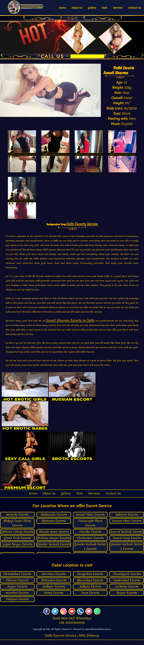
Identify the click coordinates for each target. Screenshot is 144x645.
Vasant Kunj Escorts (127, 543)
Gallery (92, 8)
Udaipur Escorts (17, 604)
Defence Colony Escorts (17, 537)
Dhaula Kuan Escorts (54, 537)
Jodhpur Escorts (53, 592)
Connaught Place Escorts (90, 528)
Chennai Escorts (17, 585)
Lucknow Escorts (126, 592)
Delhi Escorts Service (82, 229)
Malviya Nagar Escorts (54, 543)
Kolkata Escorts (90, 592)
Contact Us (134, 8)
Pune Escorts (90, 598)
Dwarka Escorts (90, 537)
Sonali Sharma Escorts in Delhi (70, 325)
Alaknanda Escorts (54, 520)
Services (117, 8)
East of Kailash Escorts (127, 537)
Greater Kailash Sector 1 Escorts (90, 551)
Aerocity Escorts (17, 520)
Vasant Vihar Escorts (127, 526)
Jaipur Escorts (17, 592)
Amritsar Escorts (54, 579)
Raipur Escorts (126, 598)
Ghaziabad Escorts (90, 585)
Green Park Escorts (17, 543)
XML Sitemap (89, 640)
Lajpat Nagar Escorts (17, 549)
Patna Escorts (53, 598)
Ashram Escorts (127, 520)
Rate (104, 8)
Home (62, 8)
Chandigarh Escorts (127, 579)
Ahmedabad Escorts (17, 579)
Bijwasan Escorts (54, 526)
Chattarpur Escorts (90, 543)
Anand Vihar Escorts (90, 520)
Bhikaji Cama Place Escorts (17, 528)
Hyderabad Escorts (126, 585)
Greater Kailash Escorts (53, 549)
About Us (76, 8)
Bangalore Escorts (90, 579)
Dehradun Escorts (53, 585)
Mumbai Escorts (17, 598)
